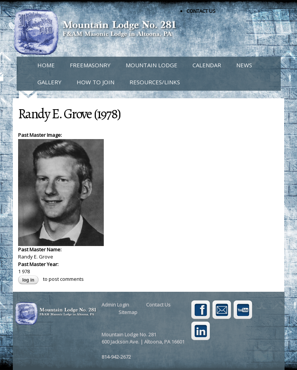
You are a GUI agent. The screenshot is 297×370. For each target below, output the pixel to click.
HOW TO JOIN (95, 82)
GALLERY (49, 82)
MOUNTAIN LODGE (151, 65)
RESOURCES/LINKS (154, 82)
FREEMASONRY (90, 65)
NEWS (244, 65)
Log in (28, 280)
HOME (46, 65)
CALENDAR (206, 65)
